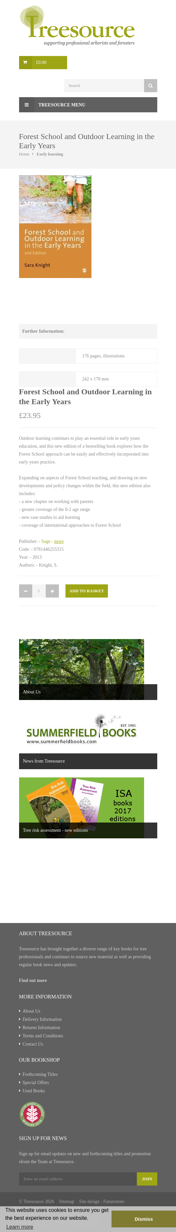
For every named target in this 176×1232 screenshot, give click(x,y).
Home (24, 154)
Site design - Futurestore (101, 1201)
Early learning (50, 154)
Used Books (34, 1090)
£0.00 (41, 62)
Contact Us (33, 1044)
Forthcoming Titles (40, 1074)
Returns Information (41, 1027)
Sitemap (66, 1201)
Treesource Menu (52, 104)
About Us (31, 1011)
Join (147, 1178)
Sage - (52, 541)
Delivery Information (42, 1019)
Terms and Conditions (43, 1035)
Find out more (33, 980)
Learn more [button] (19, 1227)
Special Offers (36, 1082)
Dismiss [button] (144, 1219)
